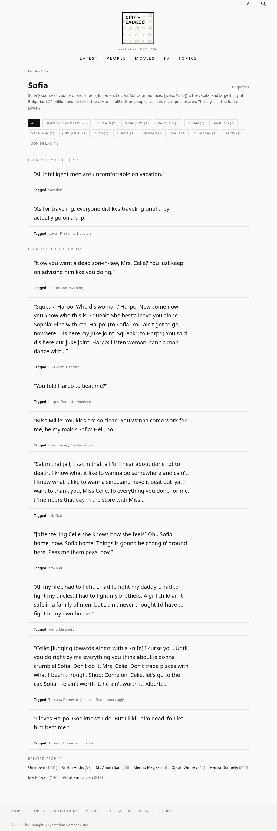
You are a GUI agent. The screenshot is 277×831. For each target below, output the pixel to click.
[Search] (263, 3)
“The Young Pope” (59, 160)
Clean (53, 445)
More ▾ (34, 108)
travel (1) (125, 133)
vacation (55, 189)
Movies (145, 58)
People (116, 58)
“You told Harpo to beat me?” (70, 385)
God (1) (101, 133)
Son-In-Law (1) (44, 143)
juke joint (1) (74, 133)
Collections (65, 811)
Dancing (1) (223, 123)
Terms (168, 811)
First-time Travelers (76, 233)
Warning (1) (168, 123)
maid (64, 445)
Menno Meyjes (150, 767)
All (34, 123)
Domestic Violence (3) (66, 123)
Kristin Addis (76, 767)
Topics (188, 58)
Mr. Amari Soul (112, 767)
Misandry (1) (136, 123)
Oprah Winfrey (188, 767)
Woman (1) (153, 133)
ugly (120, 699)
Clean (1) (195, 123)
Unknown (42, 767)
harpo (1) (233, 133)
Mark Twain (43, 777)
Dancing (73, 367)
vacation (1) (42, 133)
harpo (53, 401)
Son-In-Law (57, 287)
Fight (52, 629)
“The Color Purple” (61, 249)
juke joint (56, 367)
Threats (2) (106, 123)
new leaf (55, 567)
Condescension (83, 445)
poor (110, 699)
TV (166, 58)
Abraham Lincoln (83, 777)
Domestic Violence (76, 401)
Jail (50, 515)
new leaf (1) (205, 133)
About (125, 811)
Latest (89, 58)
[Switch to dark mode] (248, 4)
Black (100, 699)
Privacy (146, 811)
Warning (76, 287)
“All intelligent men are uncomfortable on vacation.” (99, 174)
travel (53, 233)
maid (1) (178, 133)
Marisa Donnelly (228, 767)
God (58, 515)
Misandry (66, 629)
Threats (54, 699)
